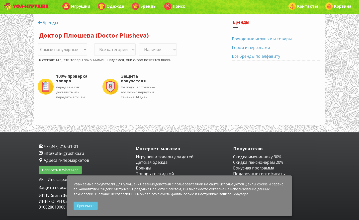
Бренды (144, 6)
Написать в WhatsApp (60, 169)
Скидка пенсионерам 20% (258, 162)
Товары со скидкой (155, 173)
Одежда (111, 6)
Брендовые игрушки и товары (262, 39)
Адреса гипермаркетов (64, 160)
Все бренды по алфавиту (256, 56)
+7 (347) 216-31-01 (58, 146)
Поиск (174, 6)
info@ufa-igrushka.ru (61, 153)
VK (42, 179)
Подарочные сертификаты (259, 173)
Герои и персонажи (251, 47)
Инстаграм (58, 179)
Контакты (303, 6)
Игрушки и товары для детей (164, 157)
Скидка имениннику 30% (257, 157)
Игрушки (76, 6)
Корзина (338, 6)
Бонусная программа (253, 168)
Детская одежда (152, 162)
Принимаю (85, 205)
